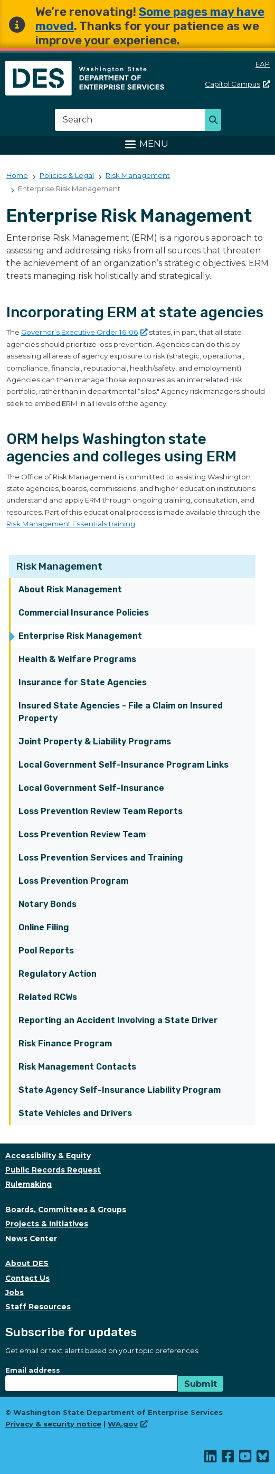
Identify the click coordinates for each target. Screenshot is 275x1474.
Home (17, 175)
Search (216, 121)
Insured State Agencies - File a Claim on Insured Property (120, 712)
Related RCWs (47, 997)
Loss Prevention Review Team (82, 834)
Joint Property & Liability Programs (94, 741)
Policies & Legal (67, 175)
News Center (31, 1238)
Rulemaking (28, 1184)
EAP (262, 64)
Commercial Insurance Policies (83, 613)
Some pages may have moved (149, 19)
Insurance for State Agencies (82, 682)
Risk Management (59, 566)
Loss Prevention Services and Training (100, 858)
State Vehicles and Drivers (75, 1113)
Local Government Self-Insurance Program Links (123, 765)
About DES (27, 1263)
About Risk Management (70, 589)
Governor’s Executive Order (84, 332)
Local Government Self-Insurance (91, 788)
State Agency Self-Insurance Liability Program (119, 1090)
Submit (200, 1384)
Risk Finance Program (65, 1043)
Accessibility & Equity (48, 1155)
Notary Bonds (47, 904)
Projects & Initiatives (46, 1224)
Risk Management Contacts (77, 1067)
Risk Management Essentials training (70, 523)
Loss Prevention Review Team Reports (100, 811)
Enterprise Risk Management (80, 636)
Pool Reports (46, 951)
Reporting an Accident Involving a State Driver (118, 1020)
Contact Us (27, 1278)
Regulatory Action (57, 974)
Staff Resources (38, 1306)
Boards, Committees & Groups (65, 1209)
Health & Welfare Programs (77, 659)
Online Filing (43, 927)
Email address (32, 1370)
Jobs (14, 1292)
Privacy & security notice (53, 1424)
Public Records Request (53, 1170)
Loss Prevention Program (73, 881)
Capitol (237, 84)
